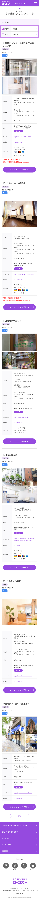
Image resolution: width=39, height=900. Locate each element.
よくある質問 (6, 845)
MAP (18, 131)
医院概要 (13, 888)
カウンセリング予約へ (19, 169)
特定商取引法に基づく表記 (11, 890)
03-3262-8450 (18, 545)
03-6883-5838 (18, 798)
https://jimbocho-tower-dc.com (23, 793)
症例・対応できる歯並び (10, 832)
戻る (19, 816)
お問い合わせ (19, 893)
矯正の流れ (5, 851)
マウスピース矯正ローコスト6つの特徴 (14, 825)
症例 (20, 3)
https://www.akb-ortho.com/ (22, 137)
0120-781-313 (18, 142)
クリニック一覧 (24, 888)
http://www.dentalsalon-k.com (23, 676)
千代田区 (16, 34)
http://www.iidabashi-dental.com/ (24, 274)
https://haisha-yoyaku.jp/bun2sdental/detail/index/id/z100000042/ (24, 539)
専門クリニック (28, 3)
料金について (6, 838)
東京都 (15, 29)
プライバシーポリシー (29, 890)
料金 (16, 3)
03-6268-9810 (18, 681)
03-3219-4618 (18, 423)
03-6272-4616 (18, 279)
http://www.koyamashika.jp (22, 417)
